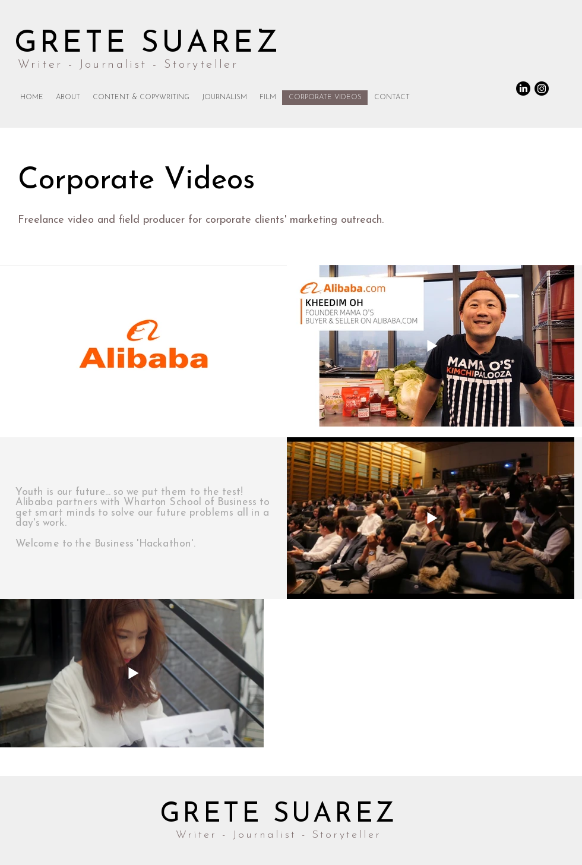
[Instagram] (541, 88)
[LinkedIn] (523, 88)
